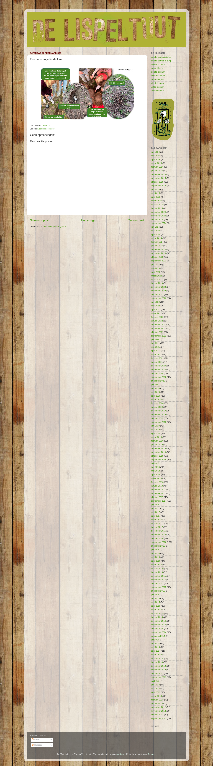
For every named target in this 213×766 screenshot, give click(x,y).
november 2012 (158, 711)
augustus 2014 (158, 636)
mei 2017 (155, 512)
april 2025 (155, 197)
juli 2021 (155, 339)
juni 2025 (155, 189)
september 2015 (159, 587)
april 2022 (155, 309)
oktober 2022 (157, 294)
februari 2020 (157, 403)
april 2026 (155, 159)
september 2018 (159, 459)
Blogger (151, 754)
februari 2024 (157, 242)
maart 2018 (156, 478)
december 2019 (158, 411)
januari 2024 (157, 246)
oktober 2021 (157, 332)
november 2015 (158, 580)
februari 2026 (157, 167)
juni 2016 (155, 553)
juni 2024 (155, 227)
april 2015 (155, 606)
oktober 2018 (157, 456)
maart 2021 (156, 354)
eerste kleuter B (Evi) (161, 61)
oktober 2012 (157, 714)
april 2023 (155, 272)
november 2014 (158, 625)
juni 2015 (155, 598)
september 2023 (159, 261)
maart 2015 (156, 609)
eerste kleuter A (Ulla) (161, 57)
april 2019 (155, 433)
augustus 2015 (158, 591)
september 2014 (159, 632)
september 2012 (159, 718)
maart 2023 (156, 276)
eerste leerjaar (158, 72)
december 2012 (158, 707)
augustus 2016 (158, 546)
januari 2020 (157, 407)
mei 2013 (155, 688)
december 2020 (158, 366)
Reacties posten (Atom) (55, 226)
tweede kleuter (158, 64)
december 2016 (158, 531)
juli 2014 (155, 640)
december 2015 (158, 576)
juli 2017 (155, 504)
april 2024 (155, 234)
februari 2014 (157, 658)
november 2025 (158, 178)
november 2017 (158, 493)
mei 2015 (155, 602)
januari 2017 (157, 527)
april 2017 (155, 516)
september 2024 (159, 223)
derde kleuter (157, 68)
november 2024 (158, 216)
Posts (35, 739)
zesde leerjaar (157, 90)
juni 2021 (155, 343)
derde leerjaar (157, 79)
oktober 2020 (157, 373)
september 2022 (159, 298)
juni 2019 (155, 426)
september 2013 (159, 677)
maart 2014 (156, 654)
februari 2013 (157, 700)
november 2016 (158, 534)
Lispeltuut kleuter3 (46, 129)
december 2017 (158, 489)
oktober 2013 (157, 673)
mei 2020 (155, 392)
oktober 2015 (157, 583)
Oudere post (136, 220)
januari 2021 (157, 362)
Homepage (88, 220)
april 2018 (155, 474)
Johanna (46, 125)
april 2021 (155, 351)
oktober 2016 (157, 538)
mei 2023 (155, 268)
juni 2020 (155, 388)
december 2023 (158, 249)
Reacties (37, 745)
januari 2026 (157, 170)
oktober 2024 (157, 219)
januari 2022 (157, 321)
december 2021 (158, 324)
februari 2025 (157, 204)
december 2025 (158, 174)
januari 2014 (157, 662)
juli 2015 (155, 594)
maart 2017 (156, 520)
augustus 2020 (158, 381)
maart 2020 (156, 399)
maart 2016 (156, 564)
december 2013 (158, 666)
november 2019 (158, 414)
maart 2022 (156, 313)
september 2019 (159, 422)
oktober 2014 (157, 628)
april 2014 (155, 651)
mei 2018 (155, 471)
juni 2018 (155, 467)
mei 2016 (155, 557)
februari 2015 (157, 613)
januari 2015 (157, 617)
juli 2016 (155, 549)
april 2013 (155, 692)
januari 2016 (157, 572)
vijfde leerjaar (157, 87)
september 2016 (159, 542)
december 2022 (158, 287)
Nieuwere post (39, 220)
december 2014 (158, 621)
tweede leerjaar (158, 75)
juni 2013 (155, 685)
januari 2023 (157, 283)
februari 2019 (157, 441)
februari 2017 (157, 523)
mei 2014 (155, 647)
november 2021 (158, 328)
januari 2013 (157, 703)
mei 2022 (155, 306)
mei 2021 (155, 347)
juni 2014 (155, 643)
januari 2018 (157, 486)
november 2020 (158, 369)
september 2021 (159, 336)
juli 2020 (155, 384)
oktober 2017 (157, 497)
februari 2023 (157, 279)
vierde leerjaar (158, 83)
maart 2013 (156, 696)
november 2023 (158, 253)
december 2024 (158, 212)
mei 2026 (155, 156)
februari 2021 (157, 358)
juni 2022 (155, 302)
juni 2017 (155, 508)
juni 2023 (155, 264)
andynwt (121, 754)
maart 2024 (156, 238)
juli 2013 (155, 681)
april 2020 (155, 396)
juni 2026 (155, 152)
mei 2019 (155, 429)
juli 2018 (155, 463)
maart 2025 (156, 201)
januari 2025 (157, 208)
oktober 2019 (157, 418)
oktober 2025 (157, 182)
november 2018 (158, 452)
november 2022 (158, 291)
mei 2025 (155, 193)
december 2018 (158, 448)
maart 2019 (156, 437)
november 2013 (158, 670)
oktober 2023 (157, 257)
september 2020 (159, 377)
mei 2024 (155, 230)
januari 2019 (157, 444)
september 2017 (159, 501)
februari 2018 (157, 482)
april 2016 (155, 561)
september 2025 (159, 185)
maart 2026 (156, 163)
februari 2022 (157, 317)
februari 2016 (157, 568)
